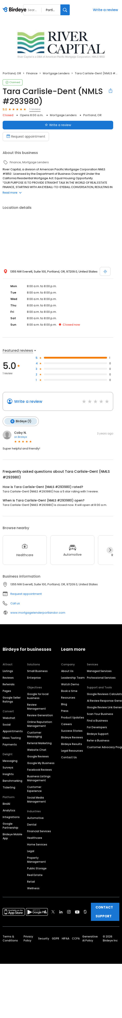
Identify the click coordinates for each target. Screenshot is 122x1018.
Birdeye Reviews (72, 737)
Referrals (9, 684)
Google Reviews (38, 756)
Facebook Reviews (39, 769)
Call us (15, 603)
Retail (31, 881)
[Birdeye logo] (15, 10)
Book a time (69, 691)
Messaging (10, 761)
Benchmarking (12, 780)
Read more (12, 192)
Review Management (36, 706)
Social (7, 724)
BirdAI (6, 803)
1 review (35, 109)
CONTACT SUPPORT (104, 911)
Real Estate (35, 875)
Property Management (36, 859)
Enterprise (34, 677)
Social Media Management (36, 799)
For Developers (97, 727)
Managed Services (99, 671)
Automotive (35, 818)
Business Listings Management (39, 778)
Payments (10, 744)
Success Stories (72, 730)
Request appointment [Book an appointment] (25, 136)
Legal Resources (72, 750)
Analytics (9, 810)
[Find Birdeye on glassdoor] (85, 912)
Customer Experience (34, 789)
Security (43, 938)
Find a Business (97, 720)
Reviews (8, 677)
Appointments (13, 731)
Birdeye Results (71, 744)
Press (64, 711)
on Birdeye (20, 436)
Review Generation (40, 715)
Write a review (105, 9)
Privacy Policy (28, 938)
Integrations (11, 817)
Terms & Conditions (10, 938)
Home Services (37, 844)
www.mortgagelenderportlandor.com (37, 612)
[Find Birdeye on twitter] (53, 912)
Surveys (8, 767)
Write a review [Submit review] (58, 125)
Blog (64, 704)
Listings (8, 671)
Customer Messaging (34, 734)
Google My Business (40, 763)
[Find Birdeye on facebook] (45, 912)
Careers (66, 724)
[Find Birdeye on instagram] (69, 912)
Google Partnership (10, 825)
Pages (7, 691)
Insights (8, 774)
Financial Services (39, 831)
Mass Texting (12, 737)
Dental (31, 824)
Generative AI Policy (90, 938)
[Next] (110, 550)
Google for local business (38, 696)
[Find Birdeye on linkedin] (61, 912)
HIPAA (65, 938)
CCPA (76, 938)
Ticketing (9, 787)
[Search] (65, 9)
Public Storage (37, 868)
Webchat (9, 718)
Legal (30, 851)
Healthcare (34, 837)
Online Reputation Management (39, 724)
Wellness (33, 888)
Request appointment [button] (26, 594)
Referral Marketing (39, 743)
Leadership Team (73, 677)
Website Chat (36, 749)
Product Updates (72, 717)
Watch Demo (70, 684)
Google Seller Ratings (12, 699)
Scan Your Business (100, 714)
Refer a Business (98, 740)
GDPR (55, 938)
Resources (68, 697)
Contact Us (69, 757)
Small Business (37, 671)
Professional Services (101, 677)
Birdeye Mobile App (12, 836)
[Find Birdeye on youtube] (77, 912)
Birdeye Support (98, 734)
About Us (67, 671)
